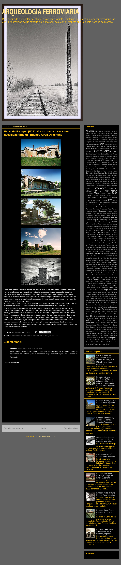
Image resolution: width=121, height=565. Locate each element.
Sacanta (108, 294)
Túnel (95, 331)
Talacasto (114, 318)
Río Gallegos (94, 290)
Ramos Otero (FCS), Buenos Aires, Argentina (105, 455)
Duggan (93, 179)
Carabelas (96, 156)
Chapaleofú (113, 160)
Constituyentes (90, 169)
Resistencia (104, 287)
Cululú (115, 173)
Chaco (107, 160)
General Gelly (112, 211)
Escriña (114, 185)
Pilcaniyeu (99, 277)
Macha (88, 249)
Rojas (104, 292)
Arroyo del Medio (106, 137)
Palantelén (89, 268)
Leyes (105, 243)
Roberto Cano (96, 292)
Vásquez (89, 333)
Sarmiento (94, 314)
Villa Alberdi (90, 340)
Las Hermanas (109, 238)
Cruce (96, 173)
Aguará (103, 133)
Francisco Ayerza (111, 207)
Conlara (114, 167)
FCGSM (102, 195)
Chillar (103, 162)
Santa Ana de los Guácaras (107, 307)
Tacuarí (108, 318)
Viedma (93, 337)
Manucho (99, 249)
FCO (99, 197)
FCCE (114, 193)
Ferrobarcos (106, 202)
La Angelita (98, 226)
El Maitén (111, 181)
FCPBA (114, 198)
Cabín (115, 151)
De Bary (89, 175)
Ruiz (103, 294)
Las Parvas (105, 241)
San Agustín (99, 298)
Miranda (88, 260)
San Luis (102, 305)
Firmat (105, 205)
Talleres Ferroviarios (95, 320)
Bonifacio (114, 148)
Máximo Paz (90, 256)
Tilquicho (105, 325)
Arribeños (95, 137)
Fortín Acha (100, 207)
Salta (88, 298)
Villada (108, 342)
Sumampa (102, 318)
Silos (91, 316)
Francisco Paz (105, 209)
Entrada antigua (71, 428)
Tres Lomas (106, 329)
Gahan (95, 211)
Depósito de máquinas (93, 177)
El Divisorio (95, 181)
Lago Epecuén (91, 236)
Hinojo (101, 217)
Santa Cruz (90, 309)
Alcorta (88, 135)
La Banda (106, 226)
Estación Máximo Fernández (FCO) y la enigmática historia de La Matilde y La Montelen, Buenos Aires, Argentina (106, 381)
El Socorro (96, 183)
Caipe (98, 154)
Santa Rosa (109, 309)
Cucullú (110, 173)
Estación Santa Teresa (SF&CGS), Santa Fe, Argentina (105, 512)
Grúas (108, 215)
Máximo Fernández (110, 253)
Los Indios (98, 245)
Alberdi (115, 133)
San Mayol (110, 305)
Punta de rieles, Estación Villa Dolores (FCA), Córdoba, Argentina (106, 531)
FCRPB (104, 200)
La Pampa (104, 230)
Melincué (102, 256)
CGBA (101, 160)
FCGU (109, 195)
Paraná (105, 271)
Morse (101, 260)
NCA (109, 262)
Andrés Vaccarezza (103, 135)
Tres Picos (113, 329)
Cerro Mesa (95, 160)
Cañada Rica (105, 154)
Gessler (114, 213)
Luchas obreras (112, 247)
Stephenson (90, 318)
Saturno (101, 314)
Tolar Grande (90, 327)
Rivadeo (88, 292)
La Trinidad (113, 232)
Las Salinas (113, 241)
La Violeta (99, 234)
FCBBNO (89, 193)
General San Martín (104, 213)
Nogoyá (95, 264)
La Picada (112, 230)
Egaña (113, 179)
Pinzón (105, 277)
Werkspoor (102, 344)
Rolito (109, 292)
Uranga (104, 331)
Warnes (95, 344)
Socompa (97, 316)
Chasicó (88, 162)
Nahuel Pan (90, 262)
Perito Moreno (112, 275)
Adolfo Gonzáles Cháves (108, 131)
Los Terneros (94, 247)
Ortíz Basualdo (111, 266)
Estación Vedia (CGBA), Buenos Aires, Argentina (105, 494)
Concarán (108, 167)
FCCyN (95, 195)
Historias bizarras (110, 217)
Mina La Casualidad (110, 258)
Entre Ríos (107, 186)
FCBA (107, 191)
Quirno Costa (97, 283)
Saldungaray (106, 296)
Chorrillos (114, 162)
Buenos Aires (26, 335)
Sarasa (108, 312)
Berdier (109, 146)
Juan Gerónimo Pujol (93, 224)
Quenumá (89, 283)
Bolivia (102, 148)
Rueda (99, 294)
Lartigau (100, 238)
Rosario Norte (91, 294)
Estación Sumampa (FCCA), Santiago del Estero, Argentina (104, 476)
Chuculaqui (96, 164)
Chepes (94, 162)
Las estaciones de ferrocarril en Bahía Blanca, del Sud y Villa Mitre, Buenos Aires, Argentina (105, 360)
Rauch (98, 287)
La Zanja (114, 234)
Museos (114, 260)
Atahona (95, 142)
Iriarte (101, 222)
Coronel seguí (112, 171)
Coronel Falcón (111, 169)
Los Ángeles (90, 245)
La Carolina (113, 226)
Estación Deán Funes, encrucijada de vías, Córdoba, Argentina (105, 420)
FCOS (105, 198)
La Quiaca (93, 232)
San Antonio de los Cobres (108, 300)
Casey (106, 158)
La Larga (104, 228)
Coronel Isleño (91, 171)
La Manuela (95, 230)
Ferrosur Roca (98, 205)
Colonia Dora (90, 167)
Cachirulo (89, 154)
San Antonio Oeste (92, 303)
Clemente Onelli (106, 164)
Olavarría (102, 266)
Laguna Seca (112, 236)
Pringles (89, 279)
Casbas (93, 158)
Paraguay (97, 268)
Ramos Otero (90, 287)
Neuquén (89, 264)
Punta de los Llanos (96, 281)
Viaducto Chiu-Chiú (103, 333)
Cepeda (88, 160)
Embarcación (106, 183)
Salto (92, 298)
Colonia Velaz (99, 167)
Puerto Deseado (106, 279)
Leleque (100, 243)
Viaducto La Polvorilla (110, 335)
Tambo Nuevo (111, 320)
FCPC (88, 200)
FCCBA (102, 193)
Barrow (115, 144)
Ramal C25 (94, 285)
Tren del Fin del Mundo (93, 329)
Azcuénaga (109, 142)
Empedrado (99, 185)
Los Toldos (102, 247)
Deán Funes (107, 175)
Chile (98, 162)
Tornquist (114, 327)
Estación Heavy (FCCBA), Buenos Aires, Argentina (106, 402)
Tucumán (89, 331)
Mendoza (109, 256)
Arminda (88, 137)
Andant (94, 135)
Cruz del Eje (102, 173)
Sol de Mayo (109, 316)
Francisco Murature (92, 209)
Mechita (96, 256)
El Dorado (103, 181)
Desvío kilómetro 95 (106, 177)
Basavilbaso (90, 146)
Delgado (114, 175)
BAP (102, 144)
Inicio (43, 428)
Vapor (115, 331)
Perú (87, 277)
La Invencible (97, 228)
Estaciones (36, 335)
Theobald (114, 322)
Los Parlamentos (108, 245)
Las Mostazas (96, 241)
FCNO (94, 198)
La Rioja (100, 232)
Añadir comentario (12, 362)
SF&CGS (113, 314)
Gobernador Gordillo (93, 215)
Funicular (89, 211)
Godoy (103, 215)
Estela (111, 188)
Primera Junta (112, 277)
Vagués (110, 331)
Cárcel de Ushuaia (106, 156)
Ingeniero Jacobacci (92, 222)
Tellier (97, 322)
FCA (95, 191)
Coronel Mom (101, 171)
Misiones (95, 260)
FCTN (88, 203)
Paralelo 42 (98, 271)
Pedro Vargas (112, 273)
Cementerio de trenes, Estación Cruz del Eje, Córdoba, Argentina (105, 439)
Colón (115, 164)
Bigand (88, 148)
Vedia (94, 333)
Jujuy (115, 224)
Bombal (107, 148)
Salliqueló (114, 296)
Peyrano (92, 277)
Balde (97, 144)
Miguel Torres (97, 258)
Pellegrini (95, 275)
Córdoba (100, 169)
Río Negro (104, 290)
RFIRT (111, 288)
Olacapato (94, 266)
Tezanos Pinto (105, 322)
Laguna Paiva (102, 236)
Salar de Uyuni (96, 296)
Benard (103, 146)
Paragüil (48, 335)
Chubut (88, 165)
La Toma (106, 232)
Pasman (110, 271)
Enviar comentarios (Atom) (46, 436)
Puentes (96, 279)
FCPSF (98, 200)
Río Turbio (113, 290)
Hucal (110, 219)
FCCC (109, 193)
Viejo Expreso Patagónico (107, 338)
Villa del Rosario (107, 340)
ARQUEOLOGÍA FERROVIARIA (40, 11)
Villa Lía (103, 342)
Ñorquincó (101, 264)
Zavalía (108, 344)
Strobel (96, 318)
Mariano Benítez (99, 251)
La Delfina (89, 228)
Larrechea (94, 238)
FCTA (115, 200)
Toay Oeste (113, 325)
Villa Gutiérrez (95, 342)
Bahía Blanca (90, 144)
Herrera (96, 217)
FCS (42, 335)
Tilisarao (99, 325)
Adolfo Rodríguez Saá (93, 133)
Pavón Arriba (95, 273)
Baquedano (108, 144)
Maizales (93, 249)
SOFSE (102, 316)
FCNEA (88, 198)
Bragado (88, 151)
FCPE (93, 200)
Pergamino (103, 275)
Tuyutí (100, 331)
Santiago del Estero (98, 312)
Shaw (87, 316)
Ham (87, 217)
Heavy (91, 217)
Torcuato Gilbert (106, 327)
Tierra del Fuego (91, 325)
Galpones (102, 211)
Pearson (104, 273)
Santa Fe (99, 309)
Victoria (88, 337)
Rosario (114, 292)
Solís (115, 316)
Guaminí (114, 215)
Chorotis (108, 162)
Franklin (114, 209)
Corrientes (89, 173)
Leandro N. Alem (91, 243)
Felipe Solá (94, 202)
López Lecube (112, 243)
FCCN (88, 195)
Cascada (100, 158)
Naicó (98, 262)
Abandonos (16, 335)
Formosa (92, 207)
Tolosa (98, 327)
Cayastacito (113, 158)
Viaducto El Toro (97, 335)
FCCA (96, 193)
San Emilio (103, 302)
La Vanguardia (90, 234)
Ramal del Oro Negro (108, 285)
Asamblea (96, 139)
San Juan (95, 305)
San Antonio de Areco (93, 300)
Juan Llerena (107, 224)
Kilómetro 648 (90, 226)
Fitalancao (111, 205)
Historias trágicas (92, 220)
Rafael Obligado (106, 283)
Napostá (104, 262)
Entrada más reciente (13, 428)
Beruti (115, 146)
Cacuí (94, 154)
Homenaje (103, 220)
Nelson (115, 262)
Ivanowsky (106, 222)
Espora (88, 188)
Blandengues (95, 148)
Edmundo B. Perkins (103, 179)
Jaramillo (114, 222)
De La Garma (97, 175)
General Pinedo (91, 213)
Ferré (100, 202)
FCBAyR (114, 191)
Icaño (115, 219)
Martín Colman (111, 251)
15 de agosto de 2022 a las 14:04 (30, 348)
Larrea (88, 238)
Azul (115, 142)
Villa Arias (98, 340)
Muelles (107, 260)
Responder (14, 357)
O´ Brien (108, 264)
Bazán (98, 146)
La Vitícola (106, 234)
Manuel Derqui (107, 249)
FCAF (101, 191)
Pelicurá (88, 275)
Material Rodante (94, 253)
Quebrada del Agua (110, 281)
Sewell (107, 314)
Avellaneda (102, 142)
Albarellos (109, 133)
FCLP (114, 195)
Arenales (114, 135)
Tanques (54, 335)
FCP (109, 198)
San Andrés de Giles (110, 298)
